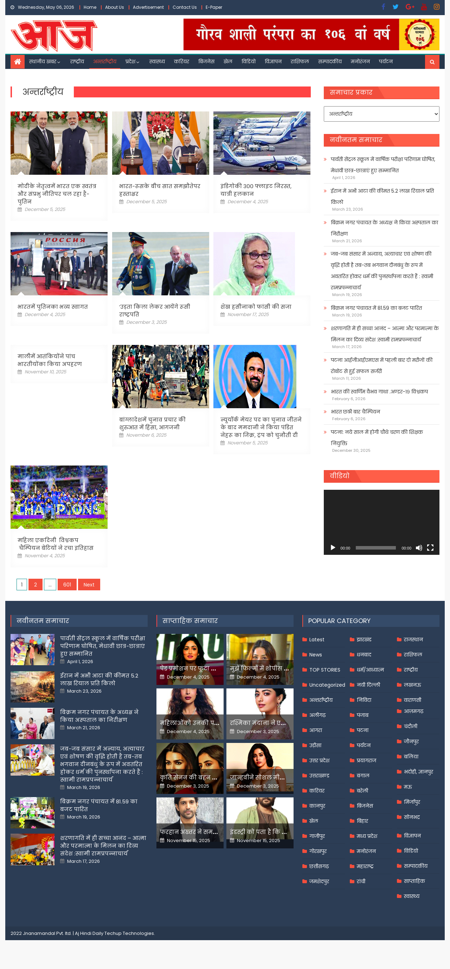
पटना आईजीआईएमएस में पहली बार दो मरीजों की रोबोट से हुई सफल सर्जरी (381, 366)
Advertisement (148, 7)
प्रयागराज (366, 760)
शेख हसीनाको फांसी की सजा (255, 306)
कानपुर (317, 805)
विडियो (249, 61)
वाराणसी (412, 700)
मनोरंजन (360, 61)
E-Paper (214, 7)
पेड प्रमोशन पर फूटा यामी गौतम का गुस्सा (213, 669)
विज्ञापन (273, 61)
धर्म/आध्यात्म (370, 669)
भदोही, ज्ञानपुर (418, 771)
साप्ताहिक (414, 881)
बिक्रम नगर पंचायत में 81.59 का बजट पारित (376, 308)
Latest (316, 639)
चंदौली (410, 726)
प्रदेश (130, 61)
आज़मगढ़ (413, 711)
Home (90, 7)
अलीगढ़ (317, 715)
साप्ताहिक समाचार (190, 620)
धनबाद (364, 654)
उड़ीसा (315, 745)
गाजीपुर (317, 836)
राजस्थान (413, 639)
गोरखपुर (318, 851)
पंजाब (362, 715)
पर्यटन (386, 61)
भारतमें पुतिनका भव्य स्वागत (53, 306)
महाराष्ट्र (365, 866)
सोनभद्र (412, 817)
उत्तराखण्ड (319, 775)
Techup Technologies (129, 933)
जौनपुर (411, 741)
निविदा (364, 700)
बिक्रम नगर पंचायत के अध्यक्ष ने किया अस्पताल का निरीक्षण (384, 228)
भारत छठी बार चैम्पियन (355, 411)
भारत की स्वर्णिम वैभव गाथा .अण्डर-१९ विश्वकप (379, 391)
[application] (381, 522)
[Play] (332, 547)
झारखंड (364, 639)
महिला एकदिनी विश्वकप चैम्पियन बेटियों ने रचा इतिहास (56, 544)
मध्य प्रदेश (367, 836)
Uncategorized (327, 684)
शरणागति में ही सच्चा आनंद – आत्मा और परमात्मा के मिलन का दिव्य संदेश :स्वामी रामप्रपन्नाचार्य (385, 334)
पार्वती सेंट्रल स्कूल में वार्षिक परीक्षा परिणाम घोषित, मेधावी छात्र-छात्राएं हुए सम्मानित (383, 165)
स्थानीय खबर (42, 61)
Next (89, 584)
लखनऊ (412, 684)
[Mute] (419, 547)
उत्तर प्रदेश (319, 760)
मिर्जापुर (412, 802)
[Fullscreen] (430, 547)
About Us (114, 7)
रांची (361, 881)
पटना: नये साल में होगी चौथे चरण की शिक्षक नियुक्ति (377, 438)
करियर (181, 61)
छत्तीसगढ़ (319, 866)
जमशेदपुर (319, 881)
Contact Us (185, 7)
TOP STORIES (324, 669)
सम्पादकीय (330, 61)
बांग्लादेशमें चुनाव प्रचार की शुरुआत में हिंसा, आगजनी (152, 423)
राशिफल (300, 61)
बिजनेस (206, 61)
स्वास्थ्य (157, 61)
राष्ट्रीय (77, 61)
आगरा (315, 730)
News (315, 654)
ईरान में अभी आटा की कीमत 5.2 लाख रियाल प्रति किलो (382, 196)
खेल (228, 61)
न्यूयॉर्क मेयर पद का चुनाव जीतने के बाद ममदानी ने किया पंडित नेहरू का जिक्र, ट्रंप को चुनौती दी (261, 427)
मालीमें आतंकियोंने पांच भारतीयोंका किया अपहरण (50, 360)
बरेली (362, 790)
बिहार (362, 820)
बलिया (411, 756)
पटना (362, 730)
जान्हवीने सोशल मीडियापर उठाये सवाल (281, 778)
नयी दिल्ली (368, 684)
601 (67, 584)
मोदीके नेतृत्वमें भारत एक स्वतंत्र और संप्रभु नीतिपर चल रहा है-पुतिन (57, 193)
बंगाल (363, 775)
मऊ (408, 786)
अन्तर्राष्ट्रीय (104, 61)
